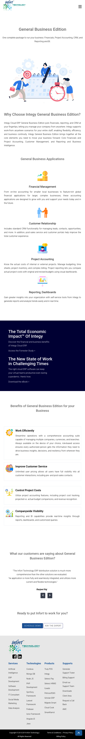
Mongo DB (31, 674)
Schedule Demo (32, 626)
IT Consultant (13, 695)
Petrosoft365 (50, 693)
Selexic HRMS (50, 683)
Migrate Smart (50, 703)
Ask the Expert (53, 626)
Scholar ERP (50, 698)
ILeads (47, 688)
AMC (65, 709)
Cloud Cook (49, 708)
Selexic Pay (49, 679)
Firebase (30, 709)
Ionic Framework (33, 714)
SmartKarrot (50, 712)
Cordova (30, 669)
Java (28, 724)
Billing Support (69, 678)
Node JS (30, 679)
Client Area (67, 696)
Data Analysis (14, 708)
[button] (78, 733)
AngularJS (31, 719)
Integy (47, 674)
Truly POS (49, 669)
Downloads (67, 691)
